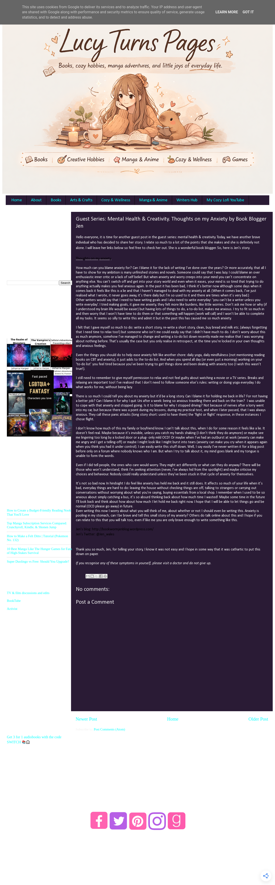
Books (56, 200)
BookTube (14, 601)
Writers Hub (187, 200)
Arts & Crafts (81, 200)
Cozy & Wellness (115, 200)
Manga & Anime (153, 200)
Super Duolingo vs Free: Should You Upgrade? (38, 561)
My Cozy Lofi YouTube (225, 200)
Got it (248, 12)
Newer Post (86, 719)
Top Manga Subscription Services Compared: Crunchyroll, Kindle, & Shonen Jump (37, 525)
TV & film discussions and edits (28, 593)
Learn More (226, 12)
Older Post (258, 719)
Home (16, 200)
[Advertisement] (41, 240)
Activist (12, 609)
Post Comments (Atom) (109, 729)
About (36, 200)
